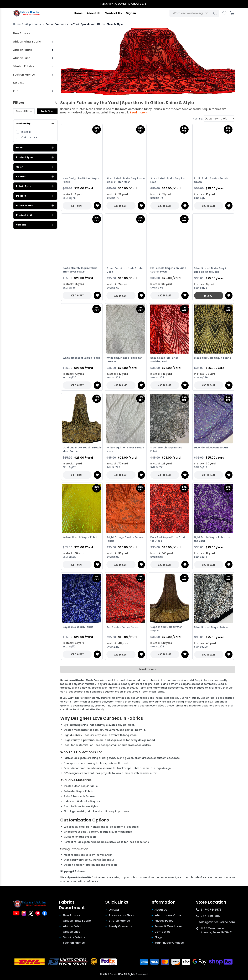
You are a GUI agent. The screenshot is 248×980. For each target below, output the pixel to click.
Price (35, 147)
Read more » (138, 112)
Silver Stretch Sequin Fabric (211, 627)
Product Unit (35, 215)
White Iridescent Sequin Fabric (81, 358)
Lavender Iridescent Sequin (211, 447)
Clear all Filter (24, 111)
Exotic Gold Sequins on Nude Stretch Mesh (168, 270)
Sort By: (198, 118)
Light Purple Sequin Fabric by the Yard (212, 539)
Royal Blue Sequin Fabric (78, 627)
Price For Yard (35, 205)
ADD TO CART (77, 205)
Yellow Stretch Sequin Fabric (80, 537)
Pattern (35, 196)
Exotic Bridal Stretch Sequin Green (211, 180)
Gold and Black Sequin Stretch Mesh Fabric (82, 449)
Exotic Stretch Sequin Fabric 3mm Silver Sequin (80, 270)
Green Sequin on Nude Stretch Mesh (125, 270)
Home (78, 13)
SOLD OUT (209, 295)
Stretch (35, 225)
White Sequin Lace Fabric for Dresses (124, 359)
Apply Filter (47, 111)
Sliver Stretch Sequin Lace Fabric (166, 449)
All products (33, 24)
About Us (94, 13)
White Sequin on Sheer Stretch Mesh (125, 449)
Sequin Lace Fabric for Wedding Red (164, 359)
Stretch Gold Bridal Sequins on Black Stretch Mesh (125, 180)
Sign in (131, 13)
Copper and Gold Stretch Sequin (166, 628)
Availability (35, 123)
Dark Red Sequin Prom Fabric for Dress (168, 539)
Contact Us (113, 13)
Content (35, 176)
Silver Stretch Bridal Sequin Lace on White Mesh (210, 270)
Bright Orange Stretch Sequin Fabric (124, 539)
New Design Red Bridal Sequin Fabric (81, 180)
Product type (35, 157)
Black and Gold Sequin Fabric (212, 358)
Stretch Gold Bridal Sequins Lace (167, 180)
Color (35, 167)
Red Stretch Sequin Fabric (122, 627)
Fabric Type (35, 186)
